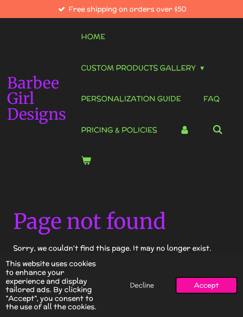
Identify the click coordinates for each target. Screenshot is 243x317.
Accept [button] (206, 285)
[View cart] (86, 161)
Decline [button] (142, 285)
